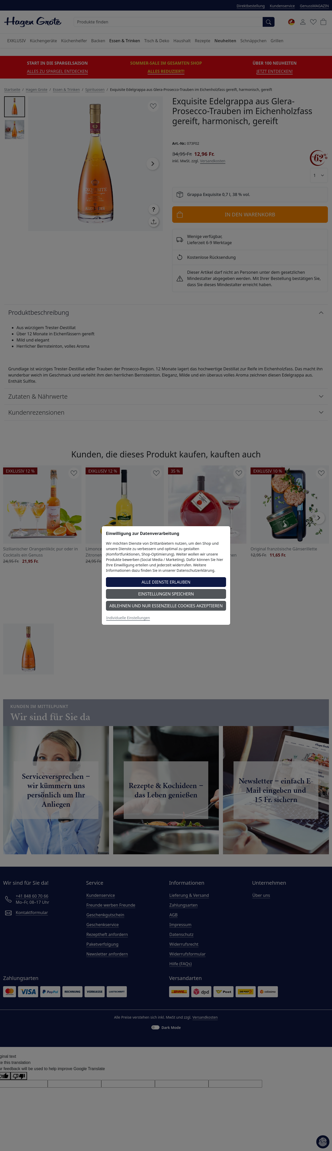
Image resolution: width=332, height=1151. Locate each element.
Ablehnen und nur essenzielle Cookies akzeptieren (166, 606)
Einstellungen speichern (166, 594)
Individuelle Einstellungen (128, 617)
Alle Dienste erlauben (166, 582)
